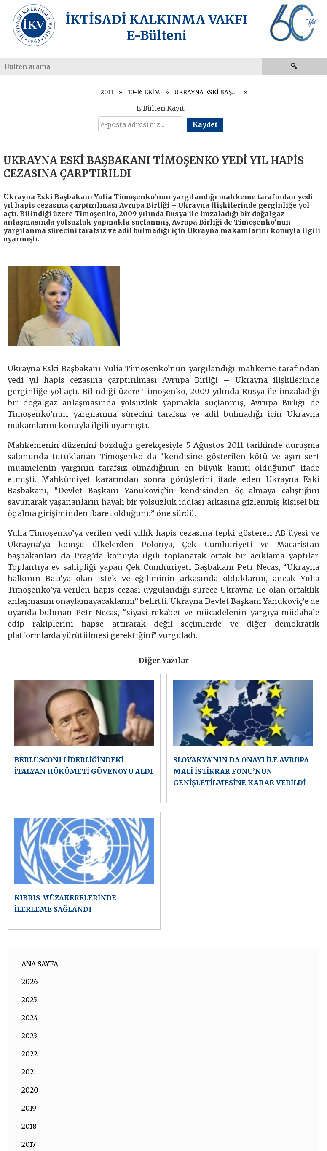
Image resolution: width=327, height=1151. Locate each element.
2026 (29, 981)
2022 (29, 1054)
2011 (107, 92)
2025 (29, 999)
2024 (29, 1017)
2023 (29, 1036)
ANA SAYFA (39, 964)
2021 (28, 1072)
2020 (29, 1090)
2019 (28, 1108)
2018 (29, 1126)
